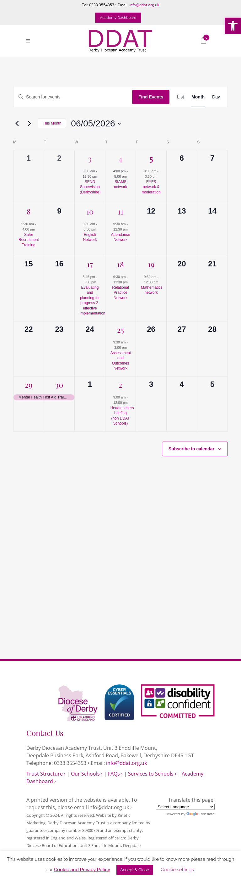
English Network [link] (90, 237)
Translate (200, 814)
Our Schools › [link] (87, 773)
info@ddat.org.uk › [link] (110, 807)
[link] (233, 26)
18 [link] (120, 264)
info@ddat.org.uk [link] (144, 5)
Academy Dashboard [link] (118, 17)
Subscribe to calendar (191, 448)
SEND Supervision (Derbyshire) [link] (90, 187)
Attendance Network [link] (120, 237)
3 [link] (90, 158)
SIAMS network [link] (120, 184)
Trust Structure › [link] (46, 773)
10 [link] (90, 211)
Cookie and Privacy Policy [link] (82, 869)
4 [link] (120, 158)
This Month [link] (52, 123)
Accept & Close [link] (134, 869)
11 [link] (120, 211)
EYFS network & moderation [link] (151, 187)
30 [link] (59, 384)
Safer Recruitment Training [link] (29, 239)
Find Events (150, 96)
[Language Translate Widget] (185, 807)
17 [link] (90, 264)
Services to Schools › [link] (152, 773)
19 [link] (151, 264)
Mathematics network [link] (151, 290)
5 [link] (151, 158)
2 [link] (120, 384)
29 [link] (28, 384)
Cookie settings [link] (177, 869)
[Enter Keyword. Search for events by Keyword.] (72, 97)
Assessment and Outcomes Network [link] (120, 361)
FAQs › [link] (115, 773)
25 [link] (120, 329)
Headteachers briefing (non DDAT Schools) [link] (122, 416)
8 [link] (28, 211)
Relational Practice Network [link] (120, 292)
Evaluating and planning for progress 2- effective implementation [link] (92, 300)
